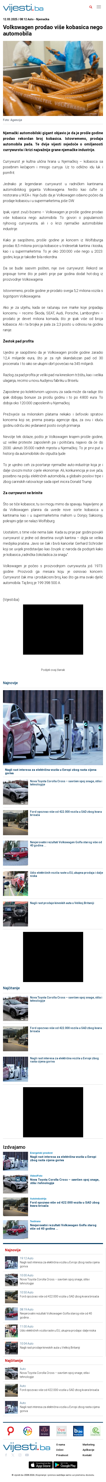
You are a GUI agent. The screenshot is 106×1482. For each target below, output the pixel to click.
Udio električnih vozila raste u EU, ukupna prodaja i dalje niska (66, 874)
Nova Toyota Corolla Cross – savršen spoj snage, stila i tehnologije (66, 783)
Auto (30, 1258)
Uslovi (59, 1449)
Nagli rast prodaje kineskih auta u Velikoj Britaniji (62, 903)
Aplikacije (88, 1449)
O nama (60, 1444)
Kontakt (87, 1455)
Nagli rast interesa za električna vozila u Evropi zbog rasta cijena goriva (50, 771)
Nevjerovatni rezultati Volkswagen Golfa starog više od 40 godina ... (66, 844)
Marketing (89, 1444)
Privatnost (62, 1455)
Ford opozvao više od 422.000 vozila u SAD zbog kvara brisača (66, 813)
